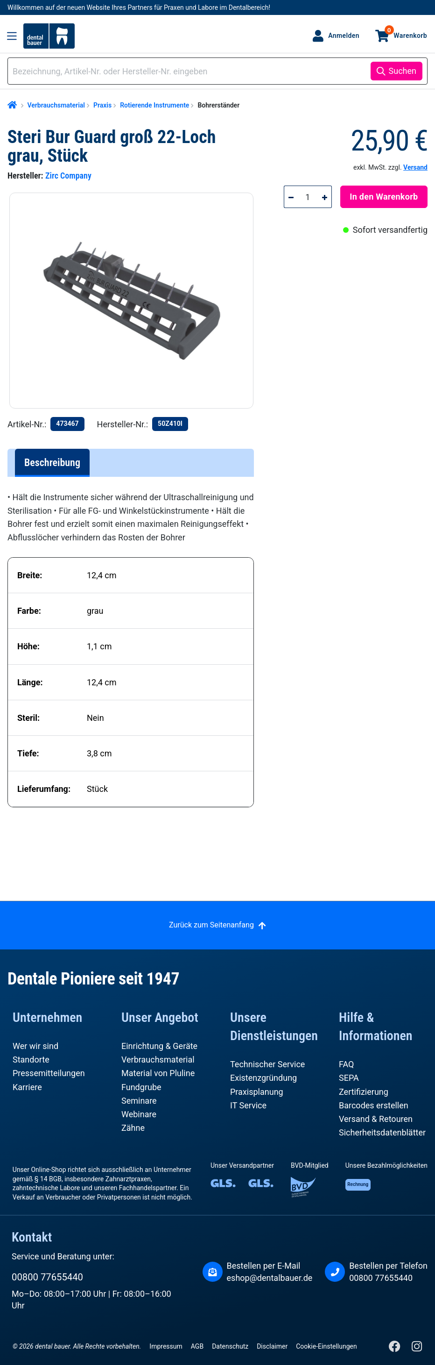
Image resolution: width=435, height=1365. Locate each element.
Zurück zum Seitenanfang (211, 924)
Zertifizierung (363, 1092)
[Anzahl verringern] (291, 197)
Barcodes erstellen (373, 1105)
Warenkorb (406, 32)
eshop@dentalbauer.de (270, 1278)
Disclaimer (272, 1346)
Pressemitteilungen (49, 1073)
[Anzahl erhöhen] (325, 197)
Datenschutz (230, 1346)
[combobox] (191, 71)
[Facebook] (396, 1348)
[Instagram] (417, 1348)
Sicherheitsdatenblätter (382, 1132)
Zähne (133, 1128)
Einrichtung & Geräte (159, 1046)
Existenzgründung (263, 1078)
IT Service (248, 1105)
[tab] (52, 463)
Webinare (138, 1114)
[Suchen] (396, 71)
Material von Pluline (158, 1073)
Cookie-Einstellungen (326, 1346)
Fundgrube (141, 1087)
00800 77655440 (47, 1277)
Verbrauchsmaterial (158, 1059)
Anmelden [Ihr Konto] (343, 35)
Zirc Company (68, 175)
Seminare (139, 1101)
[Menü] (12, 36)
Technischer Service (267, 1064)
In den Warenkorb (384, 196)
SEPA (349, 1078)
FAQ (346, 1064)
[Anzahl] (308, 197)
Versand (415, 167)
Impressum (165, 1346)
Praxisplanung (256, 1092)
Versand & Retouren (376, 1119)
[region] (135, 301)
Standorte (31, 1059)
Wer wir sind (35, 1046)
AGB (197, 1346)
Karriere (27, 1087)
